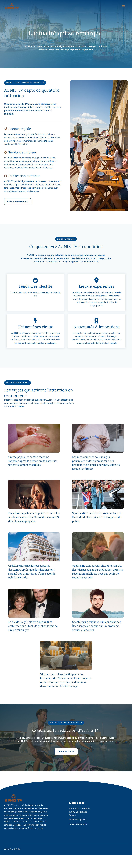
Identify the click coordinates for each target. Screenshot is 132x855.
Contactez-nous (66, 751)
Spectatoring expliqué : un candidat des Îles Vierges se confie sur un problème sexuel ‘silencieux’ (96, 626)
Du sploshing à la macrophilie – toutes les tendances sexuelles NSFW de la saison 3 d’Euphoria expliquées (34, 517)
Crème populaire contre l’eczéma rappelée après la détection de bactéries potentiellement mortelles (32, 461)
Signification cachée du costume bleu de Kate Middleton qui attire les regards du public (97, 517)
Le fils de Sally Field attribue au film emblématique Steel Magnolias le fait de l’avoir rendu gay (33, 626)
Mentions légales (77, 819)
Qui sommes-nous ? (17, 201)
